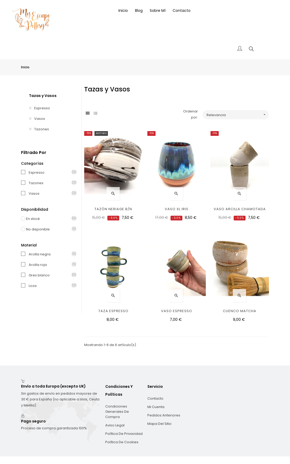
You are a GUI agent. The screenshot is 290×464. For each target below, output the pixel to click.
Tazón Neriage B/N (113, 196)
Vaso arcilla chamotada (240, 196)
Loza (50, 272)
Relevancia (238, 101)
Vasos (39, 105)
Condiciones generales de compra (117, 398)
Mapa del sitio (159, 410)
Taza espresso (113, 298)
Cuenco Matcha (239, 298)
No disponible (47, 216)
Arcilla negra (50, 241)
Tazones (41, 116)
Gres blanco (50, 262)
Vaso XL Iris (176, 196)
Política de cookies (121, 429)
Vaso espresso (176, 298)
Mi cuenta (155, 393)
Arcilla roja (50, 251)
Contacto (155, 385)
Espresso (42, 95)
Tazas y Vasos (43, 82)
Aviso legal (114, 412)
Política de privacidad (124, 420)
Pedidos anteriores (163, 402)
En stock (47, 205)
